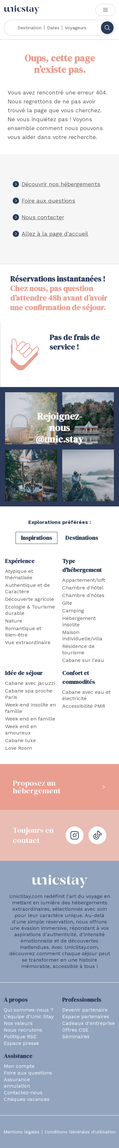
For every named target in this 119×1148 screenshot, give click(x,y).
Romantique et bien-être (23, 631)
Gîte (67, 603)
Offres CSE (75, 1030)
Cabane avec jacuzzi (30, 683)
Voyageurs (75, 27)
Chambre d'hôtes (83, 595)
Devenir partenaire (85, 1010)
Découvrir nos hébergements (61, 184)
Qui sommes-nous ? (28, 1010)
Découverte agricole (29, 599)
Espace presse (21, 1043)
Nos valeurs (18, 1023)
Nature (13, 621)
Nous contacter (43, 217)
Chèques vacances (27, 1099)
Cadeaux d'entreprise (88, 1023)
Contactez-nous (23, 1092)
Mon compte (19, 1066)
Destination (29, 27)
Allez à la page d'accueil (55, 233)
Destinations (81, 538)
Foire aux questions (48, 200)
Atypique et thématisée (19, 574)
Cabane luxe (20, 740)
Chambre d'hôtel (82, 588)
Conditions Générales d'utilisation (80, 1131)
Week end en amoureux (20, 729)
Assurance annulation (17, 1082)
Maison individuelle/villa (82, 635)
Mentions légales (21, 1131)
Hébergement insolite (79, 621)
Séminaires (75, 1036)
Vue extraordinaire (27, 642)
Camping (73, 611)
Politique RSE (20, 1036)
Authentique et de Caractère (27, 588)
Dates (53, 27)
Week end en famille (30, 719)
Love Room (18, 748)
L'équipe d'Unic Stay (29, 1016)
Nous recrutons (23, 1030)
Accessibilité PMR (83, 706)
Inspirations (36, 538)
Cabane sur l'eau (83, 660)
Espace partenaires (85, 1016)
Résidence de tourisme (78, 649)
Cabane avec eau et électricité (86, 695)
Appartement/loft (83, 580)
